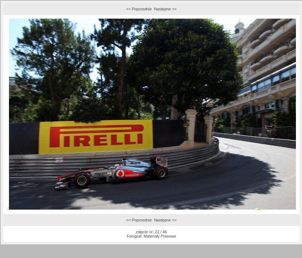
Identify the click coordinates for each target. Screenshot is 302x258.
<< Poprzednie (139, 9)
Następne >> (165, 9)
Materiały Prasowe (159, 236)
